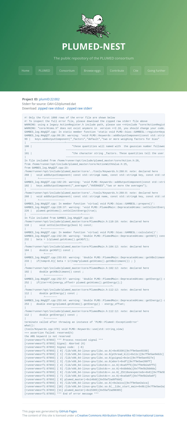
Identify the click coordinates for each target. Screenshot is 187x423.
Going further (156, 71)
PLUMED (44, 71)
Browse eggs (92, 71)
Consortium (67, 71)
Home (25, 71)
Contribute (117, 71)
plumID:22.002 (49, 99)
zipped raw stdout (51, 108)
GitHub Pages (68, 411)
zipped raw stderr (79, 108)
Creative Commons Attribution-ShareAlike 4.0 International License (120, 415)
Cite (135, 71)
